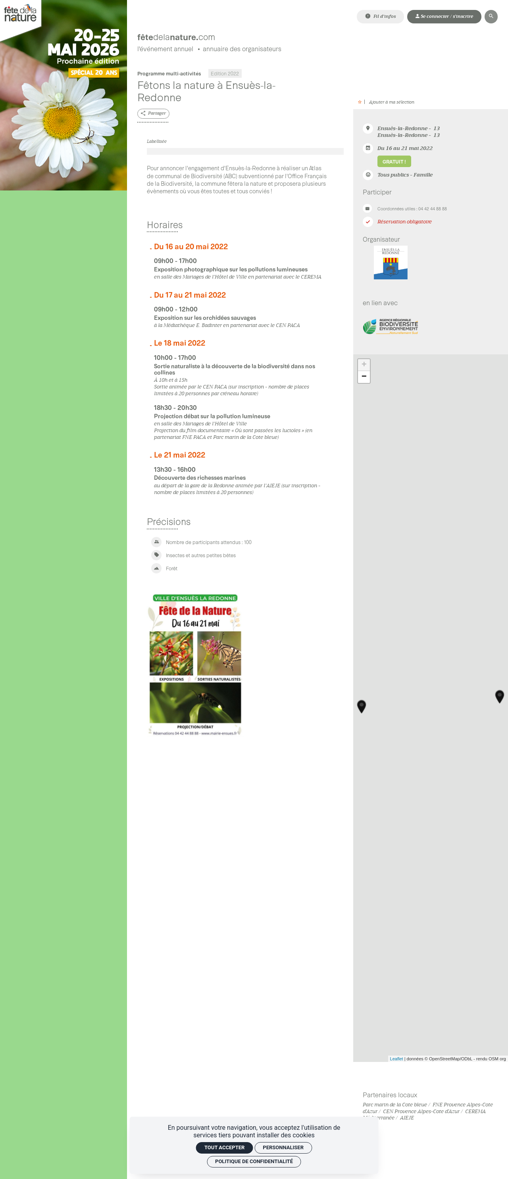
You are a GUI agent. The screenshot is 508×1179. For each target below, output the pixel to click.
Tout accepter (224, 1147)
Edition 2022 (225, 75)
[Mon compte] (444, 16)
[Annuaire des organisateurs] (242, 50)
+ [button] (364, 367)
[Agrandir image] (245, 153)
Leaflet (396, 1060)
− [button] (364, 379)
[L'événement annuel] (165, 50)
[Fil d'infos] (380, 16)
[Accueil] (211, 34)
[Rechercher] (491, 16)
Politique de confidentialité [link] (254, 1161)
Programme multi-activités (169, 75)
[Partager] (153, 115)
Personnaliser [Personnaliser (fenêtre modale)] (283, 1147)
